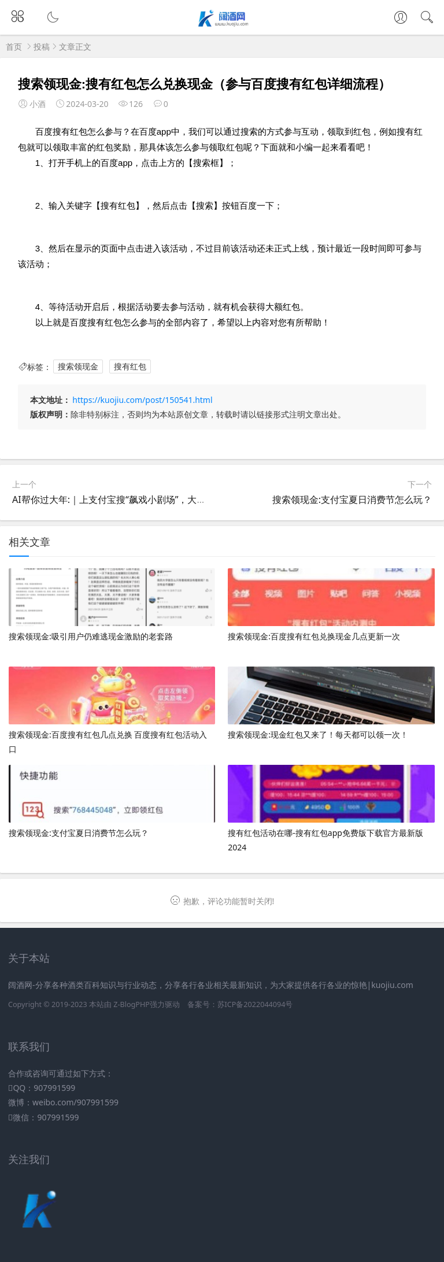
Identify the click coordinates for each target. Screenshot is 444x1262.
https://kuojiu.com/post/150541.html (142, 399)
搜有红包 (130, 366)
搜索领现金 (78, 366)
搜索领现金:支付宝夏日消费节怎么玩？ (352, 499)
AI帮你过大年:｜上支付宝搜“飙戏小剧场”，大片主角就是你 (132, 499)
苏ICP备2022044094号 (255, 1004)
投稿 (42, 46)
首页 (14, 46)
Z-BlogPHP (131, 1004)
